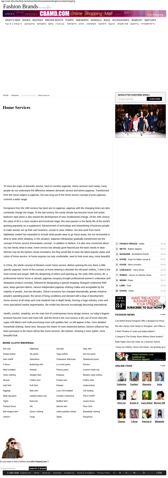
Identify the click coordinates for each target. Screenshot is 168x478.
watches (150, 20)
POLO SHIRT (89, 396)
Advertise (57, 473)
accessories (120, 20)
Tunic (129, 285)
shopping (71, 1)
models (63, 1)
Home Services (43, 95)
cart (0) (10, 1)
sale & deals (13, 24)
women (41, 24)
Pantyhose (88, 417)
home (26, 1)
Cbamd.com (25, 473)
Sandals (96, 20)
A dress (6, 364)
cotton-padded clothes (66, 411)
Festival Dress (9, 406)
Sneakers (82, 20)
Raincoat (34, 401)
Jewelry (137, 20)
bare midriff (8, 359)
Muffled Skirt (61, 401)
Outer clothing (9, 375)
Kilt (31, 406)
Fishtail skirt (61, 380)
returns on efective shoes (140, 275)
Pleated (59, 385)
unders (91, 24)
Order (131, 291)
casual (60, 24)
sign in (4, 1)
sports (72, 24)
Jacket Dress (89, 401)
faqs (22, 1)
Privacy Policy (103, 473)
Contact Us (69, 473)
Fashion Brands (20, 6)
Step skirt (87, 349)
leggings (7, 390)
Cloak (32, 417)
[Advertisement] (31, 56)
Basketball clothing (91, 411)
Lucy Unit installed (64, 390)
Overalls (60, 349)
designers (55, 1)
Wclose (6, 380)
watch (134, 24)
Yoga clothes (62, 354)
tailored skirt (61, 406)
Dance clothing (36, 411)
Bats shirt (34, 390)
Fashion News (125, 314)
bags (107, 20)
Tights (5, 401)
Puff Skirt (34, 385)
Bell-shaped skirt (10, 411)
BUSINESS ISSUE (140, 254)
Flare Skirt (87, 406)
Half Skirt (7, 385)
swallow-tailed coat (38, 396)
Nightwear (34, 349)
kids (81, 24)
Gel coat (7, 349)
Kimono (86, 364)
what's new (12, 20)
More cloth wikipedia (18, 342)
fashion (38, 1)
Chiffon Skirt (88, 380)
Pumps (69, 20)
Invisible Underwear (65, 396)
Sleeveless (34, 359)
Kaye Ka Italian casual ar (139, 259)
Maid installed (9, 370)
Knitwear (60, 375)
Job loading (88, 390)
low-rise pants (89, 354)
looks (49, 1)
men (50, 24)
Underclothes (89, 385)
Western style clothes (92, 375)
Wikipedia (15, 95)
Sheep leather (9, 354)
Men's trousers (134, 264)
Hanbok (33, 370)
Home (36, 473)
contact (16, 1)
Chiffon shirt (35, 380)
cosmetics (148, 24)
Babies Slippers (135, 249)
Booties (38, 20)
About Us (46, 473)
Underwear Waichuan (66, 359)
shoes (26, 20)
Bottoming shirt (36, 364)
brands (32, 1)
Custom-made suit (91, 370)
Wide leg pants (9, 396)
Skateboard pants (91, 359)
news (44, 1)
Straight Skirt (35, 375)
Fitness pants (62, 370)
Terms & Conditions (85, 473)
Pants (130, 280)
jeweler (122, 24)
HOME (5, 95)
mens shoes (138, 270)
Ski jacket (34, 354)
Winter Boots (54, 20)
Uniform (6, 417)
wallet (141, 244)
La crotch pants (63, 364)
